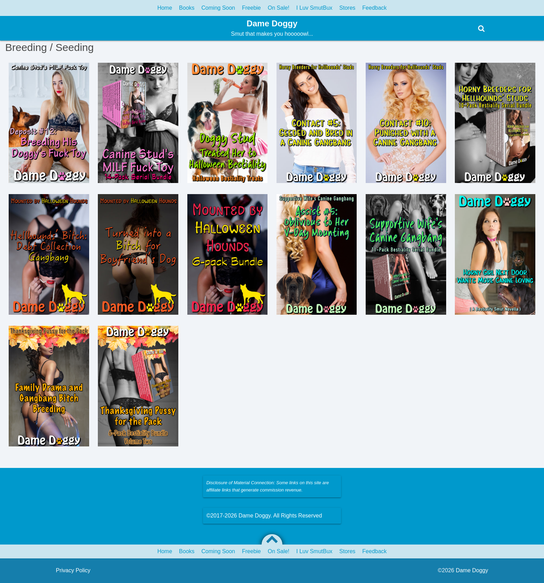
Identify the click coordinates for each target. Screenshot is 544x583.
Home (164, 8)
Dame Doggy (272, 23)
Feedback (374, 8)
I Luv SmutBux (314, 8)
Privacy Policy (73, 570)
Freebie (251, 8)
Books (186, 8)
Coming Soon (218, 8)
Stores (347, 8)
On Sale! (278, 8)
